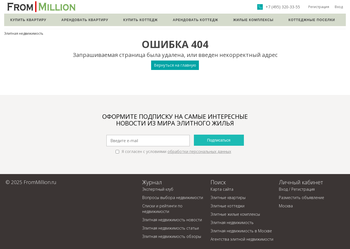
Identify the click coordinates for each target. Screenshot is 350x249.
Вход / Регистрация (297, 189)
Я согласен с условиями (173, 151)
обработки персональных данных (199, 151)
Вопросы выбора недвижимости (172, 197)
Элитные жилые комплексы (235, 214)
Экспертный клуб (157, 189)
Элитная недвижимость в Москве (241, 230)
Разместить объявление (301, 197)
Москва (286, 205)
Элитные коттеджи (227, 205)
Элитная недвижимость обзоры (171, 236)
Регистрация (318, 6)
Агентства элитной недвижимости (242, 239)
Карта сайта (222, 189)
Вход (339, 6)
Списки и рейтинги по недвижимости (162, 208)
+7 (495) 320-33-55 (283, 7)
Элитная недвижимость (23, 33)
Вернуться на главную (175, 65)
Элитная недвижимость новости (172, 219)
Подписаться (219, 140)
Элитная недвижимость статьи (170, 228)
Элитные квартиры (228, 197)
